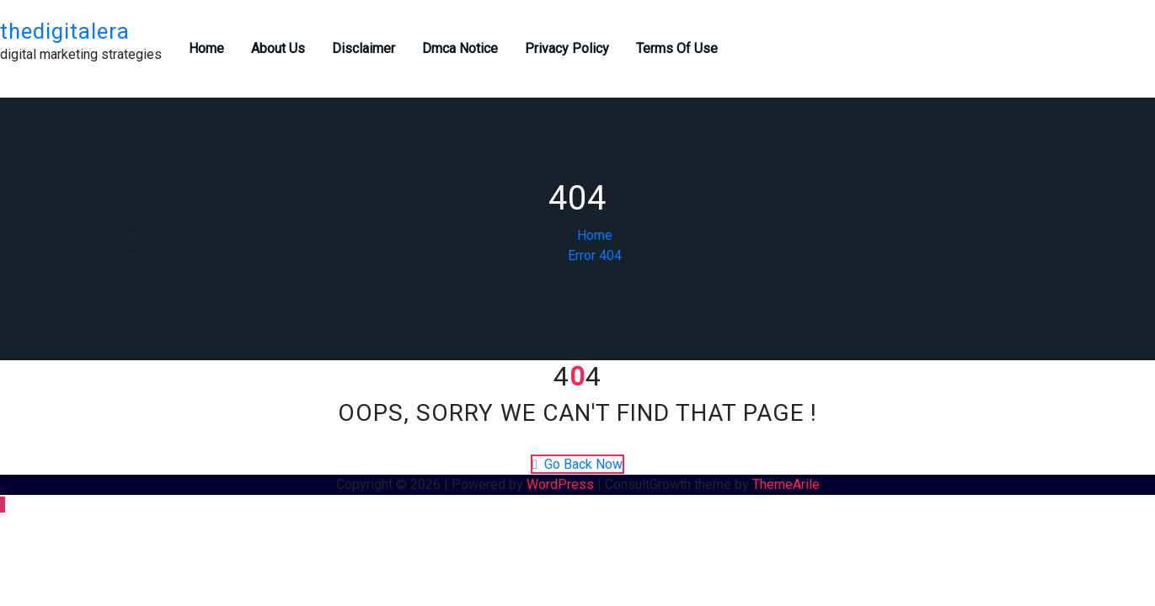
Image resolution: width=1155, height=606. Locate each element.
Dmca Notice (460, 48)
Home (206, 48)
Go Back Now (577, 464)
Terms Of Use (677, 48)
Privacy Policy (567, 48)
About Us (278, 48)
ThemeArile (786, 484)
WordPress (560, 484)
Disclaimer (363, 48)
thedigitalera (65, 31)
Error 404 (595, 255)
